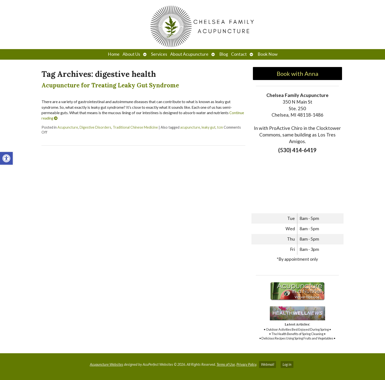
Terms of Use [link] (226, 364)
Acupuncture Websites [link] (106, 364)
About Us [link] (131, 54)
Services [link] (159, 54)
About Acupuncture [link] (189, 54)
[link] (6, 158)
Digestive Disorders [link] (95, 127)
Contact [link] (239, 54)
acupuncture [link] (190, 127)
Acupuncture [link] (67, 127)
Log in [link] (287, 364)
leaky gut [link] (209, 127)
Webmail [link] (267, 364)
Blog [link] (223, 54)
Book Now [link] (267, 54)
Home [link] (114, 54)
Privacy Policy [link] (246, 364)
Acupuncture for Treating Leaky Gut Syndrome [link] (110, 85)
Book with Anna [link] (297, 73)
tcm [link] (220, 127)
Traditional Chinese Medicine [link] (135, 127)
